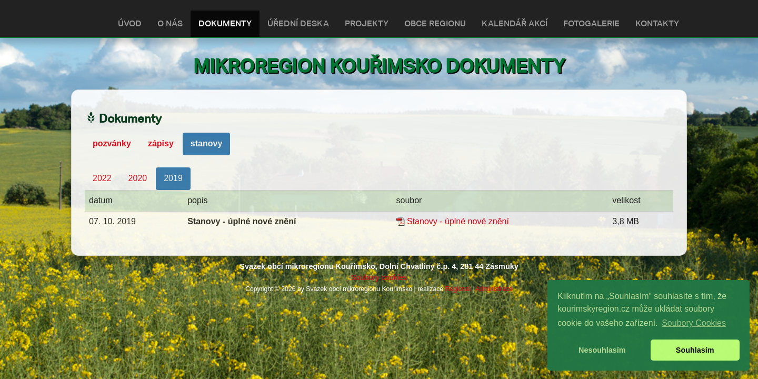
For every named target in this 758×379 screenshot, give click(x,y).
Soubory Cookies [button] (694, 322)
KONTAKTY (657, 23)
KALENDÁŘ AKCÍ (514, 23)
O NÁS (170, 23)
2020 (137, 178)
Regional (458, 289)
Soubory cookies (379, 277)
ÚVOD (130, 23)
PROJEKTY (366, 23)
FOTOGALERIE (591, 23)
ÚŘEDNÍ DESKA (298, 23)
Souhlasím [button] (695, 350)
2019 (173, 178)
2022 (102, 178)
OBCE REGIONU (435, 23)
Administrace (494, 289)
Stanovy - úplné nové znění (458, 221)
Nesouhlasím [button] (602, 350)
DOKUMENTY (225, 23)
